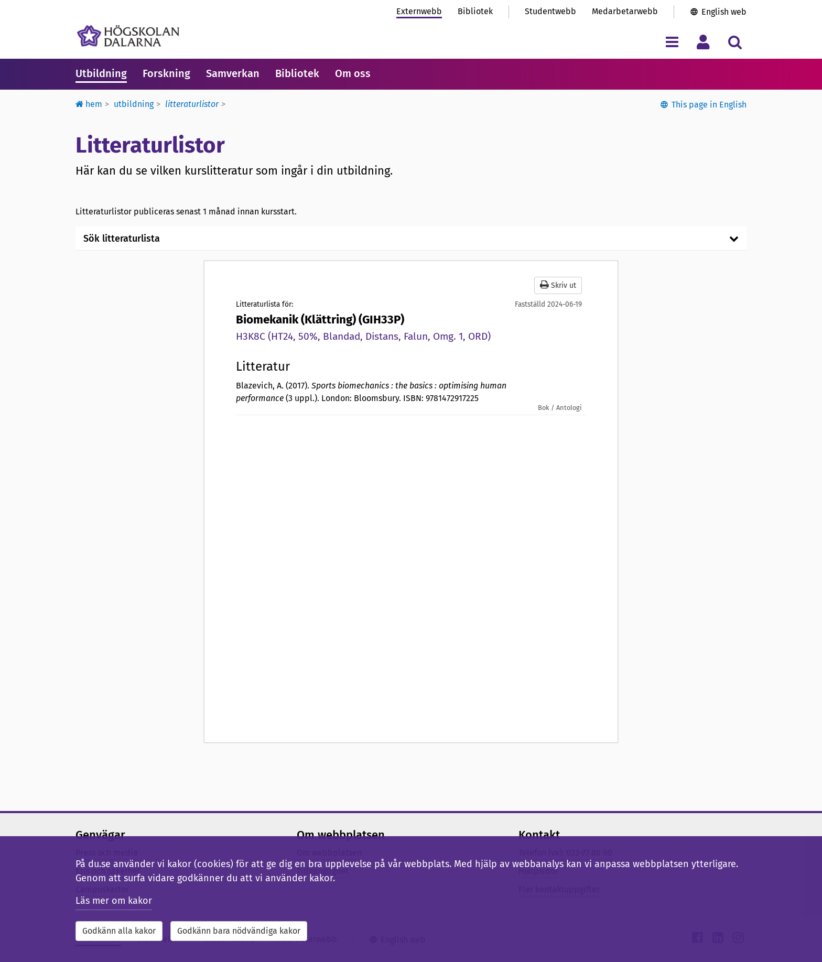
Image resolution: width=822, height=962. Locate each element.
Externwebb (419, 11)
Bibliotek (475, 11)
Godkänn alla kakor (119, 931)
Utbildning (101, 73)
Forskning (166, 73)
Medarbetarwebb (625, 11)
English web (724, 12)
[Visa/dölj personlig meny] (703, 41)
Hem (88, 104)
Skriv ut (558, 285)
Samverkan (232, 73)
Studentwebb (550, 11)
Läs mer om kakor (113, 900)
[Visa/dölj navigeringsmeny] (672, 41)
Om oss (353, 73)
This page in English (709, 105)
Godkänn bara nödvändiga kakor (238, 931)
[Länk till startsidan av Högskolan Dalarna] (128, 35)
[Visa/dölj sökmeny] (735, 41)
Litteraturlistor (192, 104)
